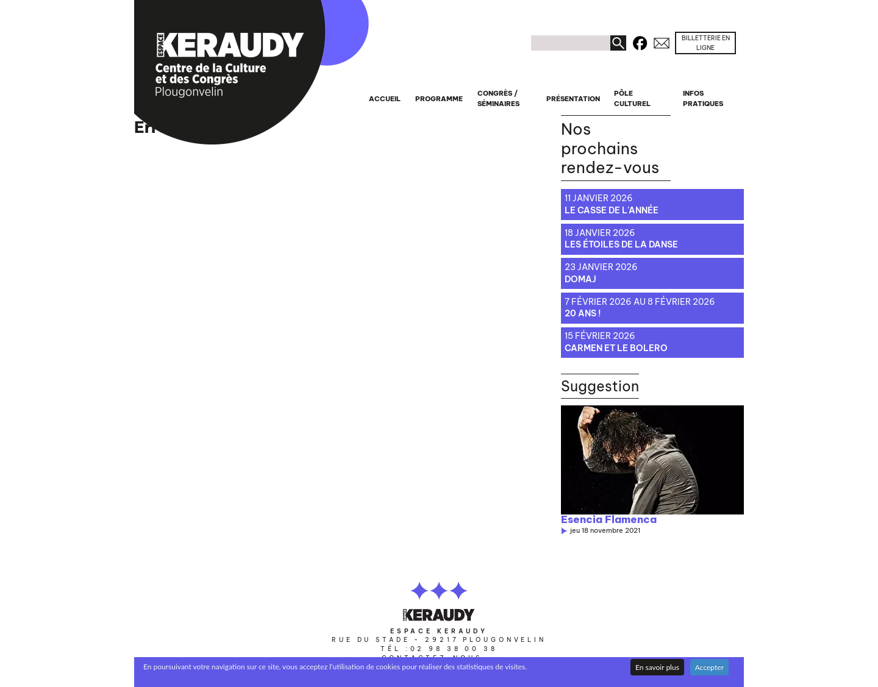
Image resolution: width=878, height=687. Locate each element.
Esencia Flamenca (609, 519)
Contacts (661, 41)
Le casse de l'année (612, 210)
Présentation (573, 98)
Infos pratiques (703, 98)
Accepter (709, 667)
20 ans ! (583, 313)
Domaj (580, 279)
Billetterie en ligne (706, 43)
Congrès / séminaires (498, 98)
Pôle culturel (632, 98)
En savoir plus (657, 667)
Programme (439, 98)
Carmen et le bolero (616, 348)
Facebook (640, 41)
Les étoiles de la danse (621, 244)
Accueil (385, 98)
